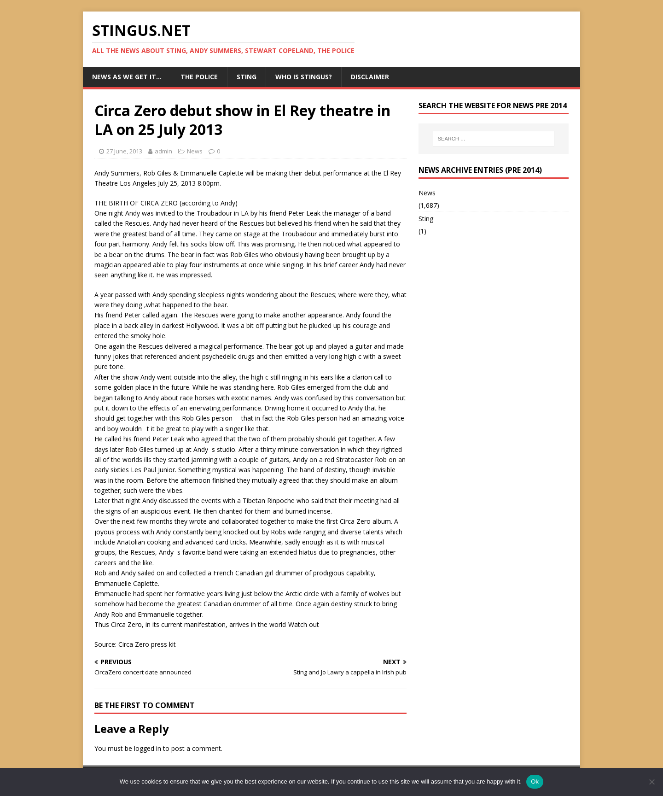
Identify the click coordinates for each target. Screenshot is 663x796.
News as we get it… (127, 76)
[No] (651, 781)
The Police (199, 76)
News (195, 151)
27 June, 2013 (124, 151)
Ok (535, 781)
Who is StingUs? (303, 76)
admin (163, 151)
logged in (147, 748)
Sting (246, 76)
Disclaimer (370, 76)
